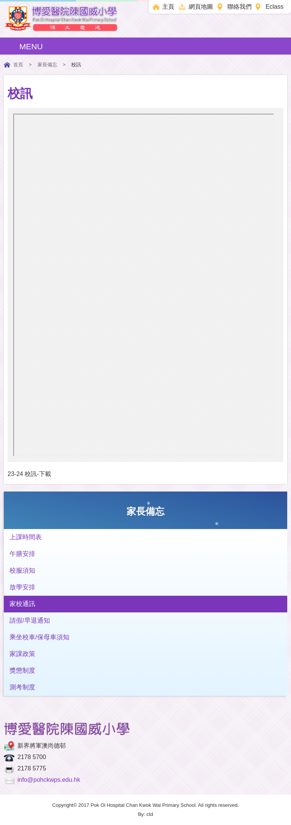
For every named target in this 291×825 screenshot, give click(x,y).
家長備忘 (47, 64)
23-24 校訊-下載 (29, 474)
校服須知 (22, 570)
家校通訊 (22, 603)
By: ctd (145, 814)
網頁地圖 (201, 6)
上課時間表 (25, 537)
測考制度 (22, 687)
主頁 (168, 6)
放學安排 (22, 587)
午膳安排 (22, 553)
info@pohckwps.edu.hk (48, 779)
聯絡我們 (239, 6)
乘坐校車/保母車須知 (39, 637)
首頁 (18, 64)
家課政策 (22, 653)
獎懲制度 (22, 670)
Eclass (274, 6)
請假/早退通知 (29, 620)
